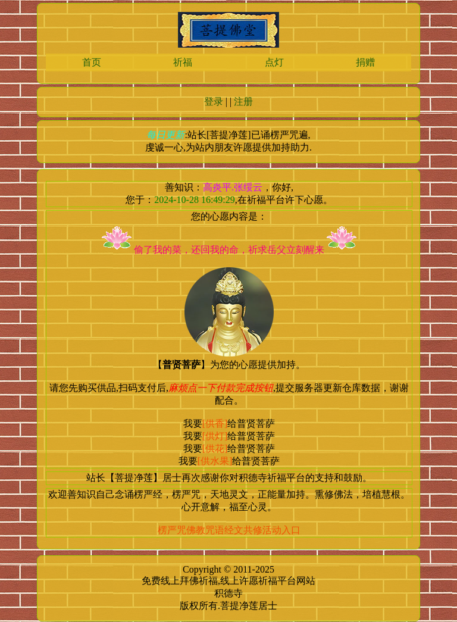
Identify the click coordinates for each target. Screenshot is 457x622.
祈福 (182, 62)
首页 (91, 62)
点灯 (274, 62)
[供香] (215, 423)
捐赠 (365, 62)
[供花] (215, 448)
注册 (243, 101)
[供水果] (215, 461)
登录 (213, 101)
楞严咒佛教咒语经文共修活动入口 (229, 530)
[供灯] (215, 436)
